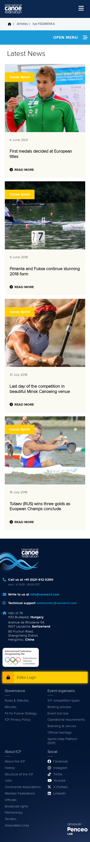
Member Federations (20, 793)
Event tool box (58, 713)
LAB (70, 834)
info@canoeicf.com (44, 594)
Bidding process (59, 707)
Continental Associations (23, 787)
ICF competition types (63, 700)
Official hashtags (60, 732)
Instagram (60, 768)
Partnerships (14, 812)
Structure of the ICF (19, 774)
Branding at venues (62, 726)
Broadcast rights (16, 806)
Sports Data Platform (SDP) (62, 741)
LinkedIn (59, 793)
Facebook (60, 761)
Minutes (10, 707)
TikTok (57, 774)
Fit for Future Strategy (21, 713)
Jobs (8, 780)
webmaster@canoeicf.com (56, 603)
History (10, 768)
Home (10, 24)
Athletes (22, 24)
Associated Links (17, 825)
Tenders (10, 819)
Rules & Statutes (17, 700)
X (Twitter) (60, 787)
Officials (10, 800)
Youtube (59, 780)
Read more (24, 170)
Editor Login (26, 677)
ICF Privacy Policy (17, 719)
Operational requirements (66, 719)
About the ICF (15, 761)
